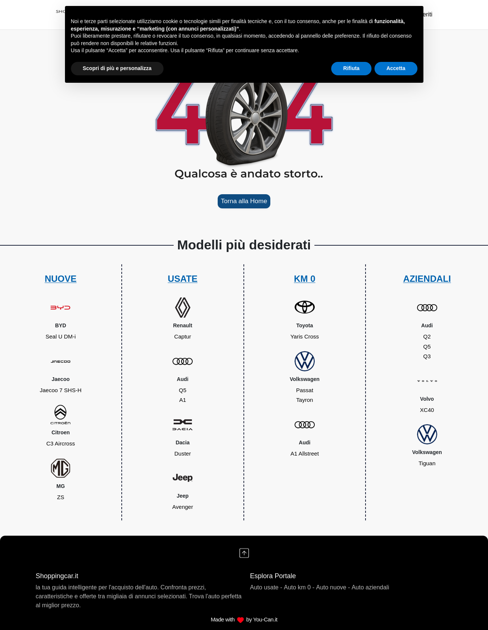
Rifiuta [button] (351, 68)
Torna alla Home (244, 201)
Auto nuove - (333, 587)
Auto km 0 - (299, 587)
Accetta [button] (395, 68)
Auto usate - (266, 587)
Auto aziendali (370, 587)
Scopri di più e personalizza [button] (117, 68)
